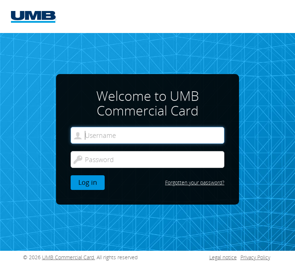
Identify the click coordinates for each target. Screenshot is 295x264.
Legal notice (223, 257)
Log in (87, 182)
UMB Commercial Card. (68, 257)
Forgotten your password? (194, 182)
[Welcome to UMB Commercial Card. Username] (147, 135)
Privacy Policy (255, 257)
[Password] (147, 159)
